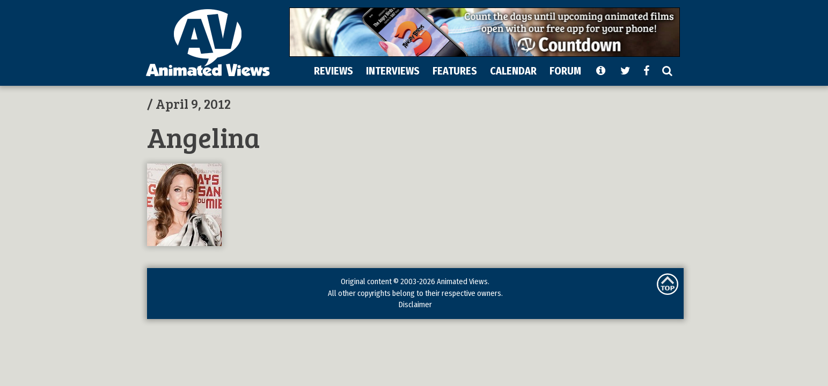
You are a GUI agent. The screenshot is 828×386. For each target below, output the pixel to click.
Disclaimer (415, 304)
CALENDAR (513, 70)
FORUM (565, 70)
